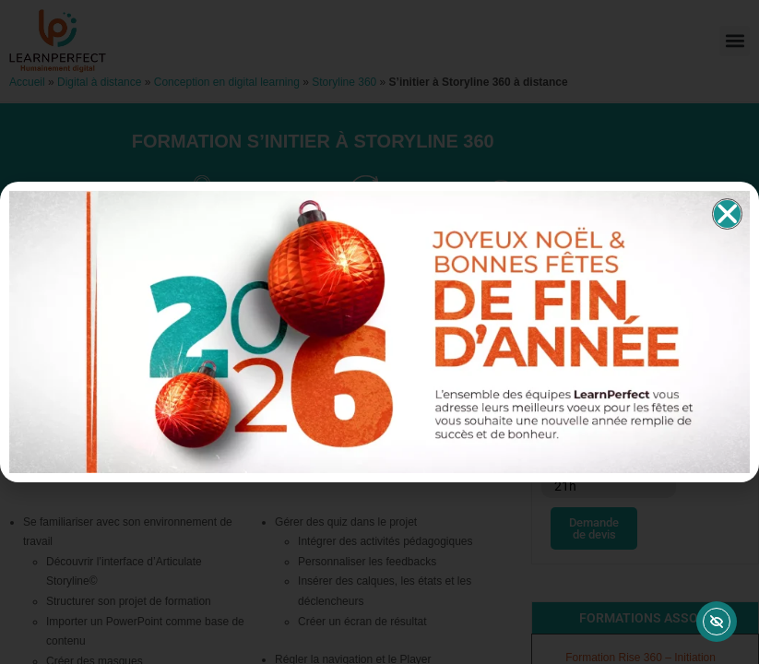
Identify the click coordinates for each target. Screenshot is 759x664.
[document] (379, 332)
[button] (727, 214)
